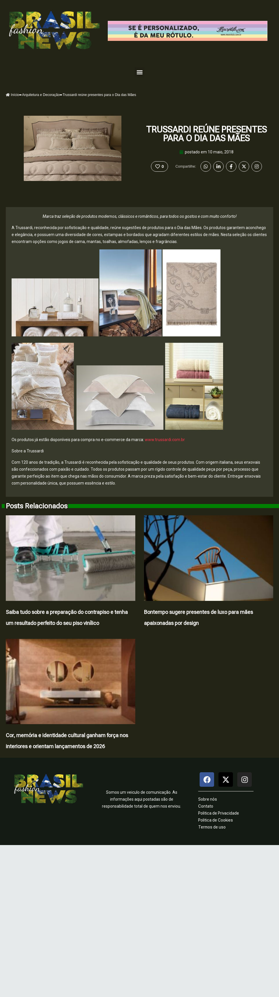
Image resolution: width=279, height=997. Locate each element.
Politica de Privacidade (218, 813)
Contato (205, 806)
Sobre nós (207, 799)
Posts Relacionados (37, 506)
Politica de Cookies (215, 820)
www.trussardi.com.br (165, 439)
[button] (139, 72)
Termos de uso (212, 827)
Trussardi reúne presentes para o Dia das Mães (206, 133)
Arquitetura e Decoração (41, 95)
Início (12, 95)
